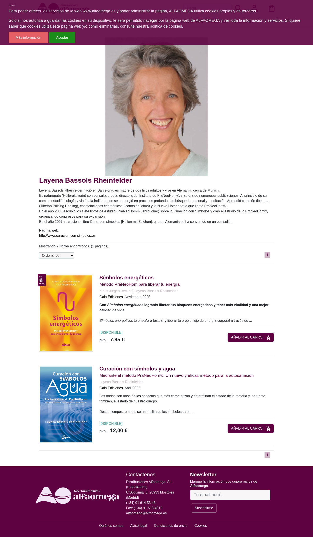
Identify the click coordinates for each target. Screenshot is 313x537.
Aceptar (62, 37)
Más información (28, 37)
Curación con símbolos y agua (137, 369)
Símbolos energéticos (127, 277)
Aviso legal (138, 525)
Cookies (200, 525)
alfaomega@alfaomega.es (146, 513)
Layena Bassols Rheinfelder (156, 291)
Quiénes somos (111, 525)
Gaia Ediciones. (112, 297)
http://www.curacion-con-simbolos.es (67, 235)
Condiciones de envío (170, 525)
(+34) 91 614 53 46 (141, 503)
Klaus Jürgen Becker (116, 291)
